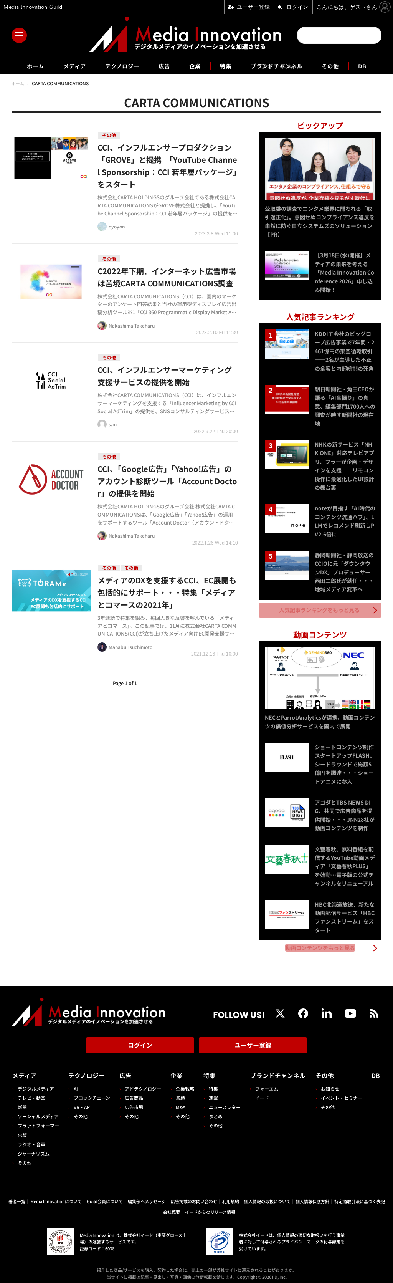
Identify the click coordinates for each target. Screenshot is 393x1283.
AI (75, 1083)
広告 (162, 65)
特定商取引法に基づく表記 (359, 1196)
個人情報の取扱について (267, 1196)
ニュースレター (222, 1102)
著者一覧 (16, 1196)
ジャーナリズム (34, 1148)
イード (259, 1092)
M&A (179, 1102)
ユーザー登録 (252, 1041)
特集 (227, 65)
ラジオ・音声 (31, 1139)
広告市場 (133, 1102)
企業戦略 (183, 1083)
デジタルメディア (36, 1083)
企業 (194, 65)
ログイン (140, 1041)
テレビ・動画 (31, 1092)
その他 (340, 65)
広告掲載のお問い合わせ (194, 1196)
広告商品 (133, 1092)
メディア (66, 65)
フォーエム (263, 1083)
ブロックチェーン (91, 1092)
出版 (22, 1130)
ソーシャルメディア (38, 1111)
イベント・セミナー (343, 1092)
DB (374, 65)
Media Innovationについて (56, 1196)
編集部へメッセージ (147, 1196)
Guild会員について (105, 1196)
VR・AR (81, 1102)
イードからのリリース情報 (210, 1207)
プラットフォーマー (38, 1120)
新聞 (22, 1102)
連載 (211, 1092)
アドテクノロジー (142, 1083)
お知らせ (331, 1083)
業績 (178, 1092)
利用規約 (230, 1196)
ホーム (24, 66)
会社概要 (171, 1207)
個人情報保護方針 (312, 1196)
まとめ (213, 1111)
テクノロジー (117, 65)
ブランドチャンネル (282, 65)
